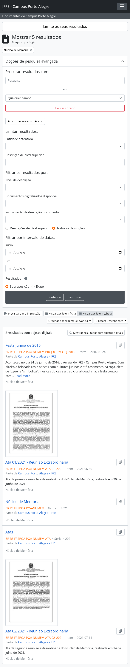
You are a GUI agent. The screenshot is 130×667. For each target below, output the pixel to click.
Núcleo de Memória (22, 501)
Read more (22, 376)
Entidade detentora (19, 139)
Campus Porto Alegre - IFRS (37, 356)
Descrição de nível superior (24, 155)
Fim (7, 261)
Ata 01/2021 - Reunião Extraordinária (36, 462)
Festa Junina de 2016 (23, 345)
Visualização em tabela (95, 313)
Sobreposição (19, 286)
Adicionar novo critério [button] (24, 121)
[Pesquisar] (65, 80)
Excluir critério (65, 108)
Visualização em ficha (60, 313)
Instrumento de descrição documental (32, 212)
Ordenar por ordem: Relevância (68, 321)
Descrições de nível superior (30, 228)
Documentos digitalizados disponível (31, 196)
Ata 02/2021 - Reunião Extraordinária (36, 631)
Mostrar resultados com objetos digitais (96, 333)
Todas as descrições (71, 228)
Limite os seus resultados (65, 26)
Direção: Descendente (110, 321)
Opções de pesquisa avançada (31, 61)
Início (9, 245)
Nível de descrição (18, 180)
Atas (9, 532)
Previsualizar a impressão (22, 313)
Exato (40, 286)
